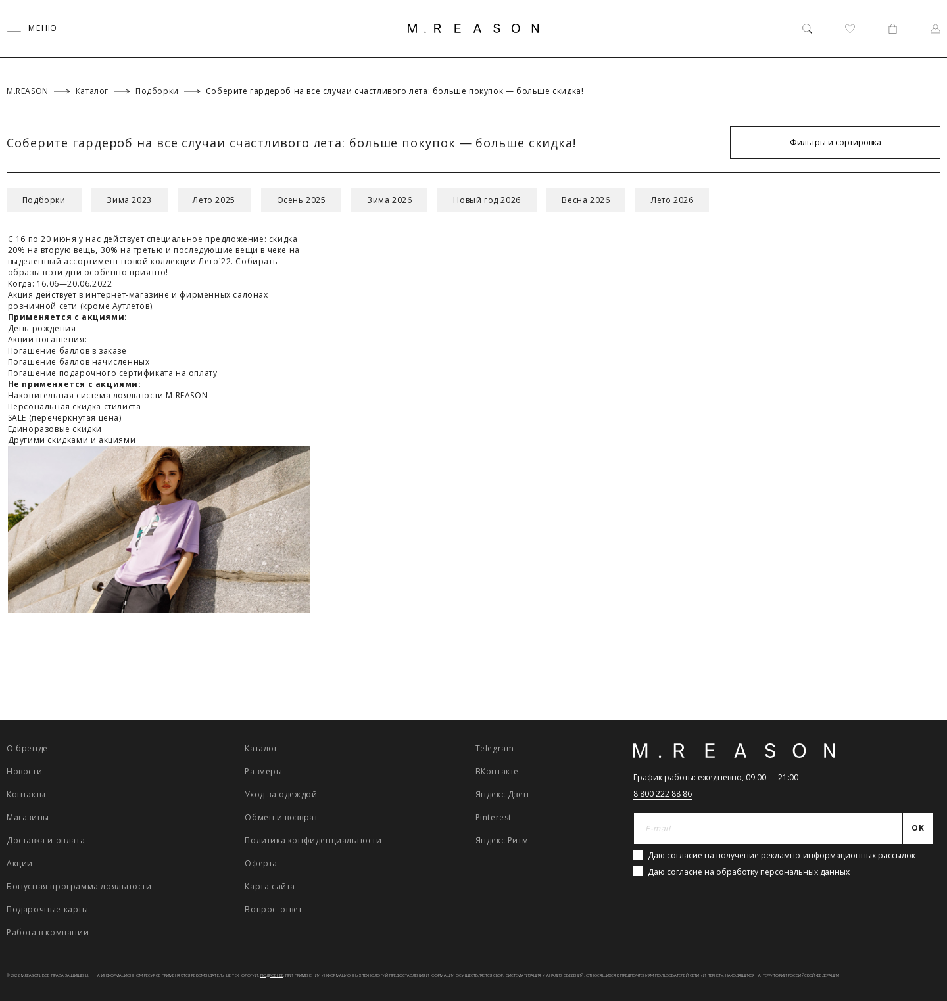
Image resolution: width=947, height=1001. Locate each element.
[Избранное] (850, 29)
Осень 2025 (302, 200)
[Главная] (473, 28)
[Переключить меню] (32, 28)
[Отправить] (918, 828)
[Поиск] (807, 29)
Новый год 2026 (488, 200)
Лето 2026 (673, 200)
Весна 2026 (587, 200)
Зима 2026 (390, 200)
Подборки (44, 200)
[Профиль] (935, 29)
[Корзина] (893, 29)
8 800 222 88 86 (662, 793)
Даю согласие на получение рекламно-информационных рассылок (781, 855)
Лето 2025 (214, 200)
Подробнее (271, 975)
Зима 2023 (129, 200)
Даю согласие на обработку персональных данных (749, 871)
